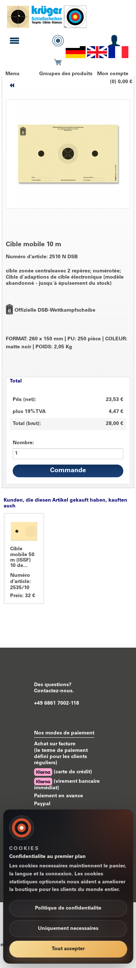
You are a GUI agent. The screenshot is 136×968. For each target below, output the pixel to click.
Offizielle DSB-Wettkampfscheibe (55, 310)
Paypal (42, 804)
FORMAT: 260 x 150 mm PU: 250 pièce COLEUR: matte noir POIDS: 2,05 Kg (66, 343)
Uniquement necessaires (68, 928)
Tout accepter (68, 949)
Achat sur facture (54, 744)
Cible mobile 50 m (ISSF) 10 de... (22, 557)
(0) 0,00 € (121, 82)
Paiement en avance (58, 796)
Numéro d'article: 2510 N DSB (42, 257)
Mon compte (112, 74)
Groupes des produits (65, 74)
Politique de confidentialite (68, 908)
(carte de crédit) (63, 772)
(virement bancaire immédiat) (67, 784)
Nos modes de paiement (64, 733)
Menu (12, 74)
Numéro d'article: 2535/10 (20, 582)
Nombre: (23, 443)
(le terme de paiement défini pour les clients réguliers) (61, 757)
